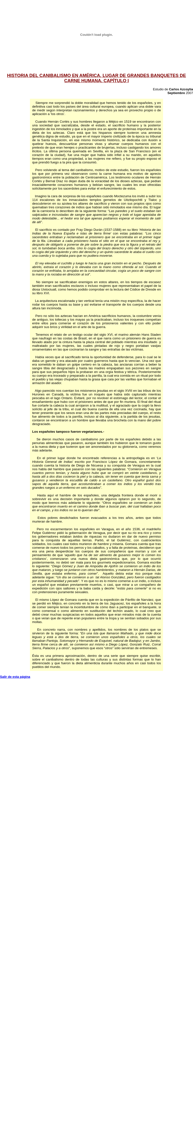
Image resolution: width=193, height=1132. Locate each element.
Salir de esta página (15, 677)
